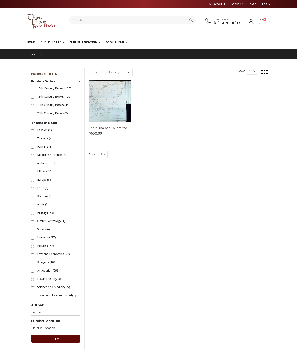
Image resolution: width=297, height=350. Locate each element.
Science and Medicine (53, 287)
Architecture (47, 163)
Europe (44, 180)
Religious (47, 262)
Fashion (44, 130)
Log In (266, 4)
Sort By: (93, 72)
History (45, 213)
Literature (46, 237)
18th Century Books (54, 96)
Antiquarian (48, 270)
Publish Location (83, 42)
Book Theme (115, 42)
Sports (43, 229)
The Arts (45, 138)
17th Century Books (54, 88)
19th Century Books (53, 105)
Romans (44, 196)
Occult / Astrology (51, 221)
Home (31, 42)
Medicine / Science (52, 155)
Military (45, 171)
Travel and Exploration (55, 295)
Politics (45, 246)
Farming (44, 146)
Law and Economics (53, 254)
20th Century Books (52, 113)
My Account (217, 4)
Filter (55, 339)
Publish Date (51, 42)
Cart (253, 4)
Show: (241, 71)
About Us (237, 4)
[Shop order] (116, 72)
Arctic (43, 204)
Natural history (49, 279)
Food (42, 188)
